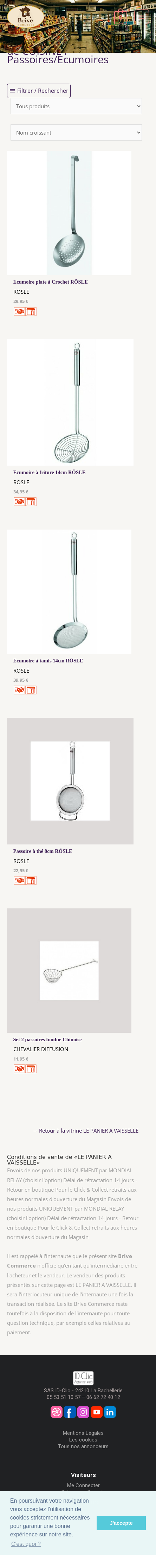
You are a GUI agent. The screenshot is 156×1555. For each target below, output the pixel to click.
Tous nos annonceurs (83, 1446)
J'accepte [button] (121, 1523)
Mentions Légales (83, 1433)
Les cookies (83, 1440)
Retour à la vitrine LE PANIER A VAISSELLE (88, 1130)
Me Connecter (83, 1485)
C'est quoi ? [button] (26, 1544)
